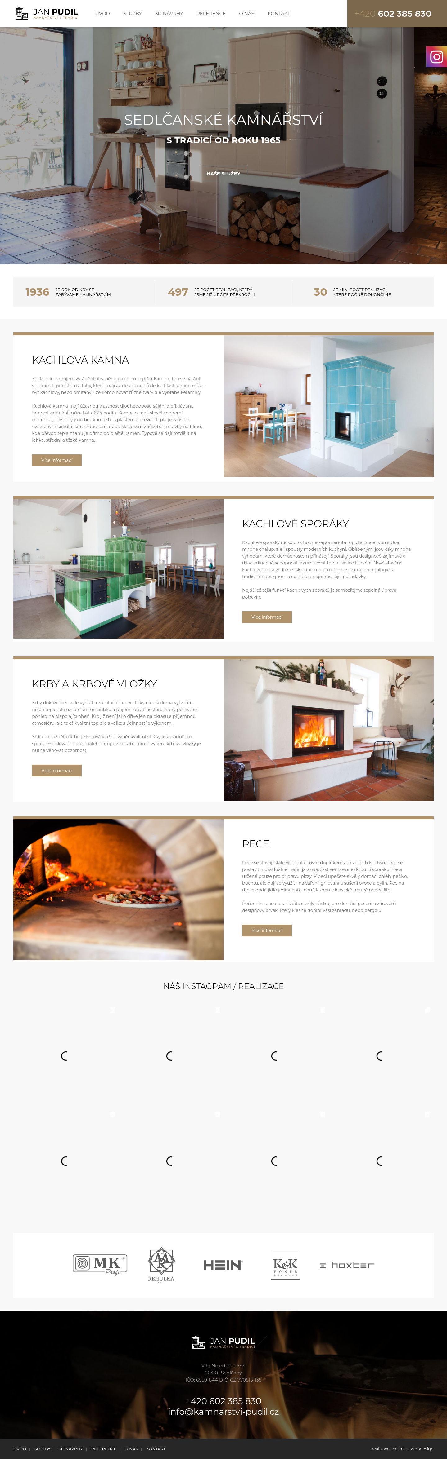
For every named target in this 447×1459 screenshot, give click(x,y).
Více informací (56, 460)
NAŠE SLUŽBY (224, 173)
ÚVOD (102, 13)
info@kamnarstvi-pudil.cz (223, 1411)
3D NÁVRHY (169, 13)
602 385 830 (392, 13)
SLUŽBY (132, 13)
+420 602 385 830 (223, 1401)
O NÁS (246, 13)
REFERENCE (211, 13)
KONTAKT (279, 13)
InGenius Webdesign (412, 1448)
